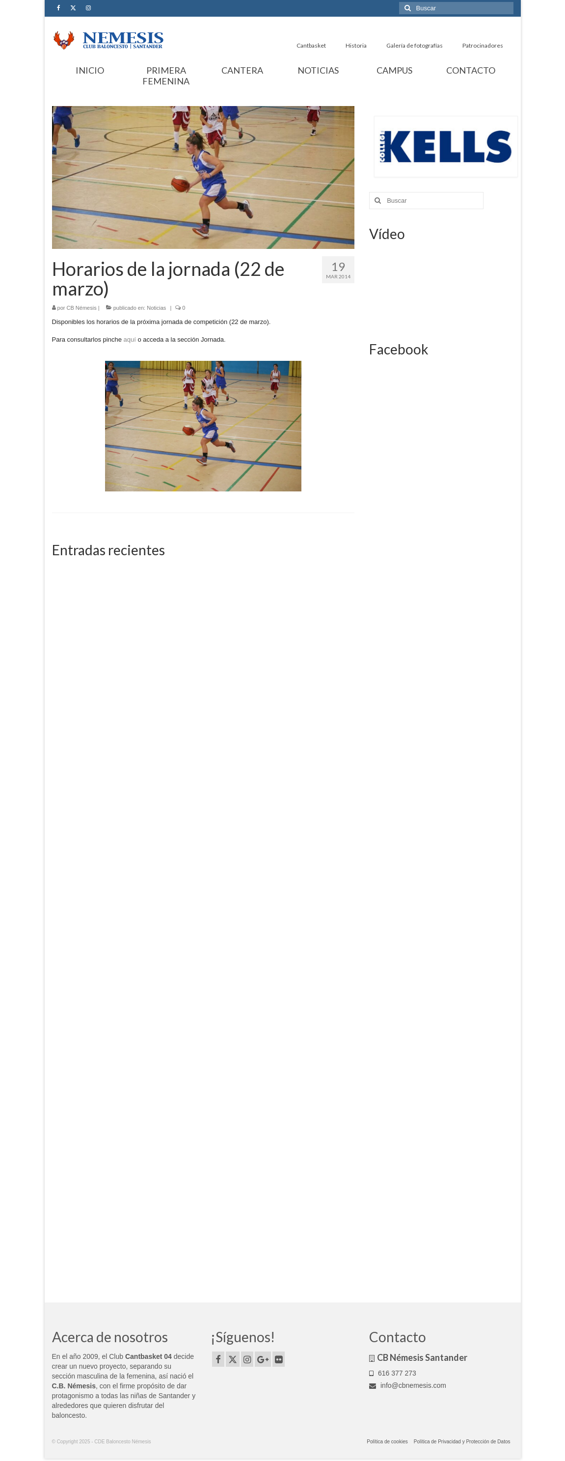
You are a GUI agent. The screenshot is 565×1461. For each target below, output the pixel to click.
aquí (130, 339)
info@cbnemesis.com (407, 1385)
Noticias (156, 308)
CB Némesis (82, 308)
